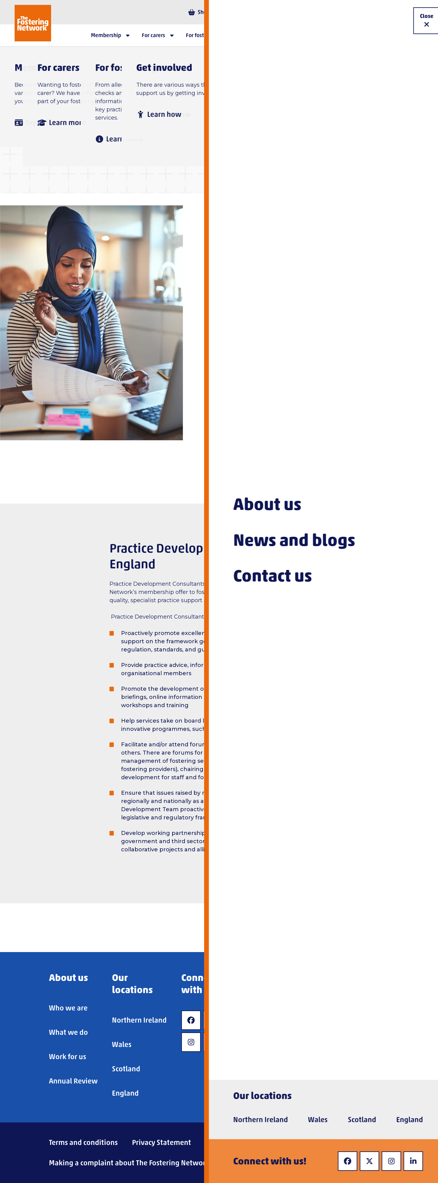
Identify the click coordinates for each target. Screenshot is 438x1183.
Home (100, 90)
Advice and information (210, 90)
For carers (140, 90)
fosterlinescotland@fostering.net (281, 389)
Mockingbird (233, 729)
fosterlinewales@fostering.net (277, 429)
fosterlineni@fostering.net (294, 349)
